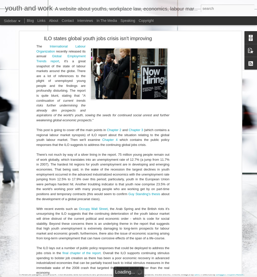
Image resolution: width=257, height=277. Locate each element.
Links (41, 21)
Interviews (85, 21)
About (53, 21)
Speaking (127, 21)
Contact (68, 21)
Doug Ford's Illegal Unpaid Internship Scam (41, 245)
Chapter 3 (136, 89)
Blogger (220, 274)
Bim (197, 274)
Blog (30, 21)
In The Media (107, 21)
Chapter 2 (114, 89)
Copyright (146, 21)
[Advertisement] (197, 76)
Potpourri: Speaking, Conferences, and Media (42, 256)
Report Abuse (235, 274)
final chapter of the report (81, 212)
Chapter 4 (109, 99)
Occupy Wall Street (93, 168)
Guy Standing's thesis (144, 153)
